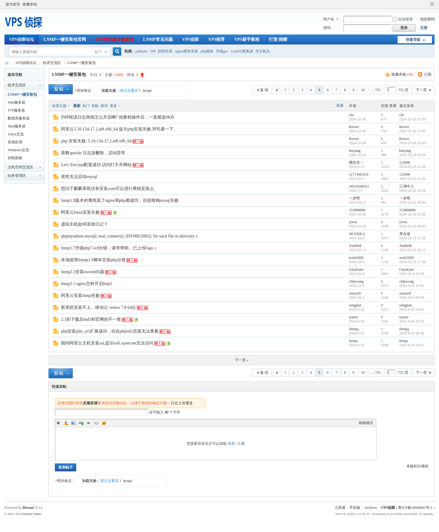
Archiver (370, 507)
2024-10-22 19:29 (412, 190)
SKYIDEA (357, 234)
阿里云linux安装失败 (80, 212)
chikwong (356, 281)
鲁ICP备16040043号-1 (415, 507)
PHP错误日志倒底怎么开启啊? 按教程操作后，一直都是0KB (117, 117)
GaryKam (356, 269)
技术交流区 (52, 63)
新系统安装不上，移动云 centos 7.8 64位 (98, 307)
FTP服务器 (16, 110)
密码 (327, 28)
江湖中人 (406, 186)
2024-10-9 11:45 (411, 285)
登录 (231, 443)
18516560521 (359, 186)
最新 (76, 106)
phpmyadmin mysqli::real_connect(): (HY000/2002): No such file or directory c (129, 236)
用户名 (328, 19)
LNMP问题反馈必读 (114, 39)
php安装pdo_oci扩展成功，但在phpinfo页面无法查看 (110, 331)
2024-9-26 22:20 (411, 321)
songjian (355, 305)
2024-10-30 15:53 (412, 143)
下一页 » (241, 360)
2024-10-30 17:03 (412, 131)
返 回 (264, 90)
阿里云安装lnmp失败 (80, 295)
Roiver (354, 127)
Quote (89, 423)
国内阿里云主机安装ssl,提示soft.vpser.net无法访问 (107, 343)
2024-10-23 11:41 (412, 178)
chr (351, 115)
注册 (423, 28)
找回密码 (427, 19)
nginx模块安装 (186, 51)
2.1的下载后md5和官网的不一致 (91, 319)
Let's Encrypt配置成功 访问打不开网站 (96, 164)
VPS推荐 (216, 39)
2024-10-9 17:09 (411, 274)
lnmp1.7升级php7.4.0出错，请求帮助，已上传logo (107, 248)
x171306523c (359, 174)
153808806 (357, 210)
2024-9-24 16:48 (411, 333)
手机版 (354, 507)
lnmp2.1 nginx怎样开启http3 (86, 283)
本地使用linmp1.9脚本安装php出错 (93, 260)
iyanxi (353, 317)
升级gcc (222, 51)
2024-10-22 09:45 (412, 202)
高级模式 (366, 423)
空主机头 (262, 51)
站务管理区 (17, 175)
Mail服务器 (17, 126)
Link (81, 423)
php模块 (207, 51)
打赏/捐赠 (278, 39)
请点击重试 (129, 90)
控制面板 (15, 158)
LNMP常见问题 (158, 39)
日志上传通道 (182, 403)
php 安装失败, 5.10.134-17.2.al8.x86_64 (96, 141)
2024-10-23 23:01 (412, 155)
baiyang (355, 150)
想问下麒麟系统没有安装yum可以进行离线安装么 (107, 188)
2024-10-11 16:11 (412, 250)
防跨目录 (165, 51)
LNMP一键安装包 (81, 63)
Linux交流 (16, 134)
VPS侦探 (190, 39)
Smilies (104, 423)
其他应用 (15, 142)
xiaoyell (355, 293)
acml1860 (356, 257)
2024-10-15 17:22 (412, 238)
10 (363, 90)
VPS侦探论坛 (21, 39)
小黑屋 (339, 507)
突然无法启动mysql (79, 176)
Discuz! (28, 507)
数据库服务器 (19, 118)
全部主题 (59, 106)
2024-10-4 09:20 (411, 297)
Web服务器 (16, 102)
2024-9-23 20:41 (411, 345)
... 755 (375, 90)
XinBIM (355, 246)
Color (66, 423)
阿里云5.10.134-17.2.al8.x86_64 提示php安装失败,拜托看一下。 (119, 129)
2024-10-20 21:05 (412, 214)
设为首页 (12, 4)
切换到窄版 (431, 4)
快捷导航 (413, 39)
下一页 (421, 90)
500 (152, 51)
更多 (113, 106)
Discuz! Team (32, 514)
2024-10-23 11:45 (412, 167)
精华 (104, 106)
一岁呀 (354, 198)
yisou (353, 222)
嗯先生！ (356, 162)
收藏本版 (402, 74)
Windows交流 (18, 150)
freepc (353, 341)
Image (73, 423)
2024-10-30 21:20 (412, 119)
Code (96, 423)
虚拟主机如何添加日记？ (84, 224)
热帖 (95, 106)
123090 (404, 162)
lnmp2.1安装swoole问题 (82, 272)
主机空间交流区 (20, 167)
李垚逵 (404, 234)
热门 (86, 106)
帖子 (98, 52)
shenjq (354, 329)
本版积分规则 (417, 466)
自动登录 (403, 19)
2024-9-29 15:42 (411, 309)
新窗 (340, 105)
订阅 (427, 74)
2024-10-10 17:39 (412, 262)
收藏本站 (30, 4)
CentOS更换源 (241, 51)
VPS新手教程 (246, 39)
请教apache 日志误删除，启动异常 (93, 153)
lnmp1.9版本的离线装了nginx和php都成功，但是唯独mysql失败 (119, 200)
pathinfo (141, 51)
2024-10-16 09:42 (412, 226)
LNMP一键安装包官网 (65, 39)
